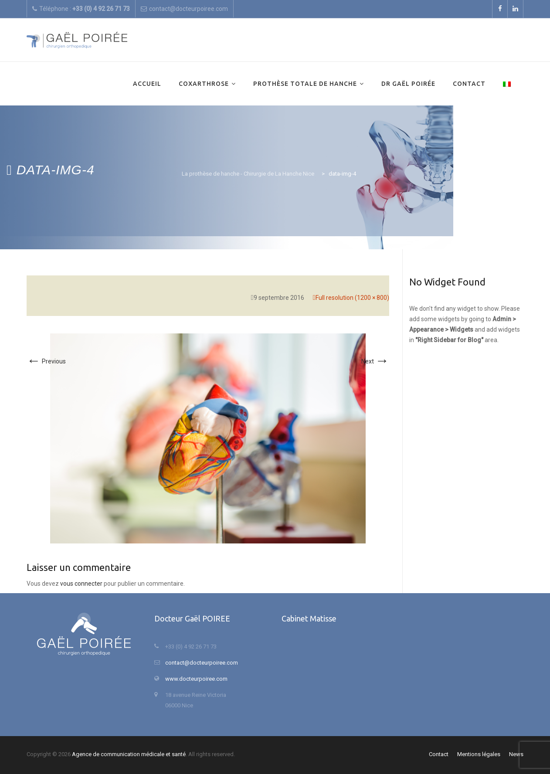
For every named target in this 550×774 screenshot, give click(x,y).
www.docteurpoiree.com (196, 679)
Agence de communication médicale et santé (129, 754)
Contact (469, 83)
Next (375, 361)
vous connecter (81, 583)
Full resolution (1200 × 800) (352, 297)
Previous (46, 361)
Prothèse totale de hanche (305, 83)
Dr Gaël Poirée (408, 83)
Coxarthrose (204, 83)
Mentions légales (478, 754)
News (516, 754)
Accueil (147, 83)
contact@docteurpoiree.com (201, 662)
